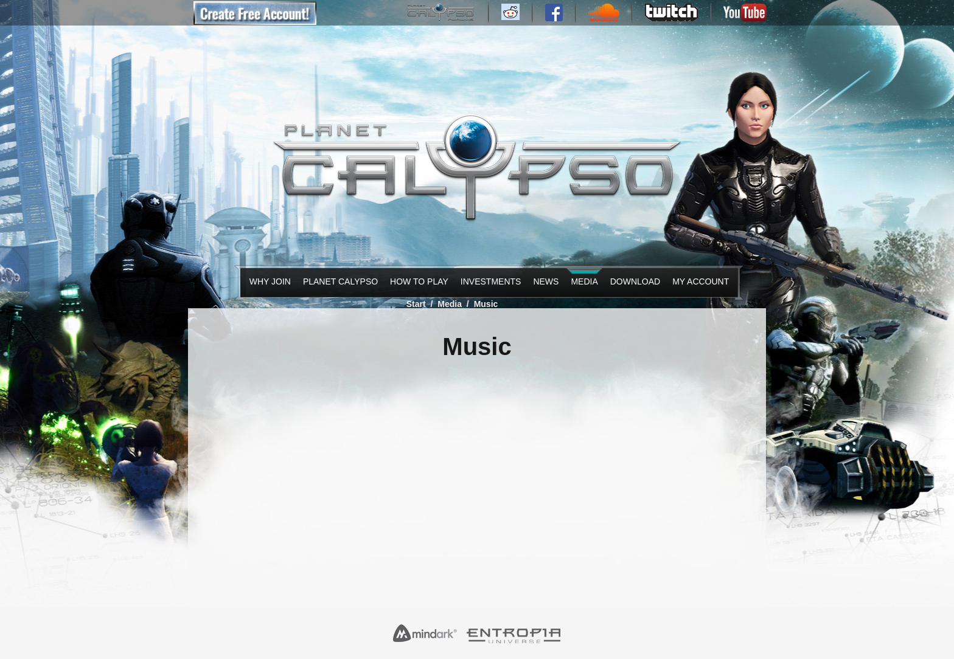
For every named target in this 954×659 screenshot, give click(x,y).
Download (632, 281)
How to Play (416, 281)
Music (486, 304)
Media (583, 281)
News (544, 281)
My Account (697, 281)
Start (416, 304)
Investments (488, 281)
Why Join (268, 281)
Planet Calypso (337, 281)
